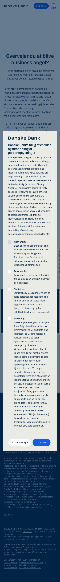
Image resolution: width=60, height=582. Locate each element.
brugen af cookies (17, 211)
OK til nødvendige (19, 442)
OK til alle (41, 442)
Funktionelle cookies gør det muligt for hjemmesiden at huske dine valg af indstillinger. (32, 277)
